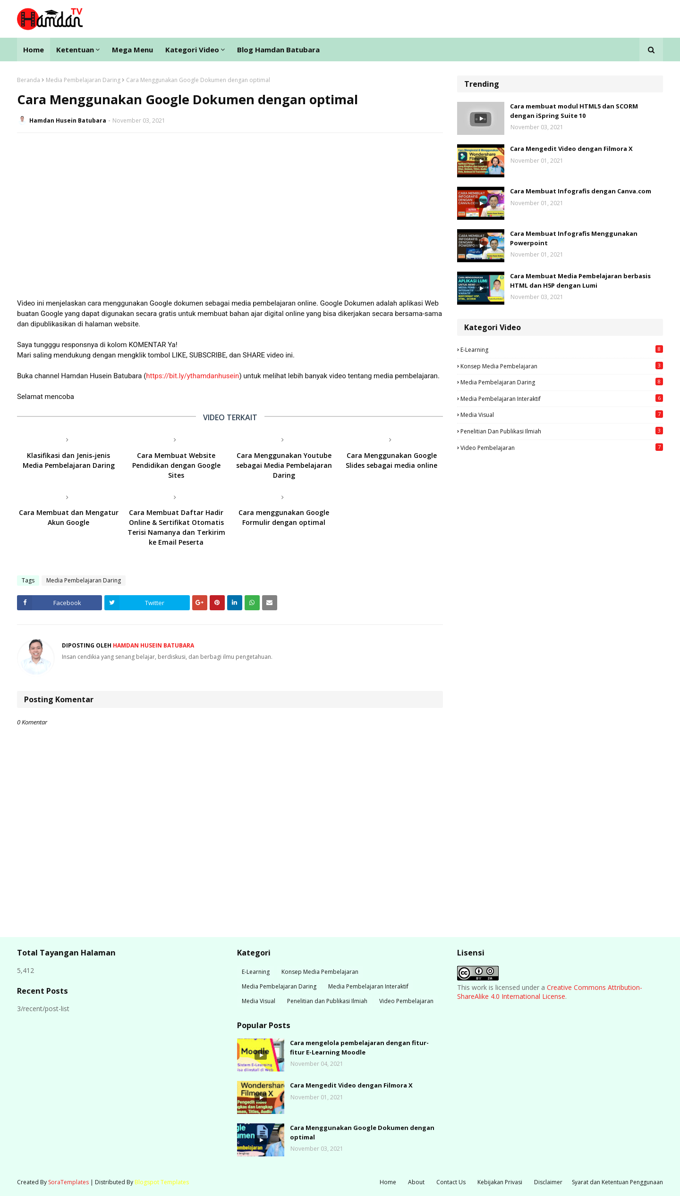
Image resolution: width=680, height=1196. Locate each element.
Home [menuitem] (33, 49)
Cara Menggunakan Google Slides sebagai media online (391, 460)
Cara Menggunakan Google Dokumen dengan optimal (362, 1132)
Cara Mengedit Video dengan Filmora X (571, 148)
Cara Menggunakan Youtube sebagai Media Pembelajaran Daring (284, 465)
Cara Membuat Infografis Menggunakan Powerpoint (574, 238)
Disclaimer (548, 1182)
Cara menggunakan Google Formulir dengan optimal (283, 517)
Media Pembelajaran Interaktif (561, 398)
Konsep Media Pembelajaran (561, 366)
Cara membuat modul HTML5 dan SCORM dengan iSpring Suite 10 (574, 111)
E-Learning (561, 349)
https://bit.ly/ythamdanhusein (192, 376)
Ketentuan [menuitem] (75, 49)
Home (388, 1182)
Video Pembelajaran (561, 447)
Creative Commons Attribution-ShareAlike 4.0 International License (549, 992)
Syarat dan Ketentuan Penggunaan (617, 1182)
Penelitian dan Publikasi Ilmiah (561, 431)
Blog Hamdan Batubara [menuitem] (278, 49)
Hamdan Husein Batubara (67, 120)
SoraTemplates (68, 1182)
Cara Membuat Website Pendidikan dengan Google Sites (176, 465)
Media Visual (561, 414)
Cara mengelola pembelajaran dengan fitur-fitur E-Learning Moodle (359, 1047)
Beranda (28, 80)
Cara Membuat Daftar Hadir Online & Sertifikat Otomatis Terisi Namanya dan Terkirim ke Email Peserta (176, 527)
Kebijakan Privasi (499, 1182)
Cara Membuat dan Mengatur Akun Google (69, 517)
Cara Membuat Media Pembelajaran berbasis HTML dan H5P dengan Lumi (580, 281)
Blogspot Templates (162, 1182)
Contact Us (451, 1182)
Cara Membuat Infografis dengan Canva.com (580, 191)
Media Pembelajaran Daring (83, 80)
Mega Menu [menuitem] (132, 49)
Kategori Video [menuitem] (192, 49)
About (416, 1182)
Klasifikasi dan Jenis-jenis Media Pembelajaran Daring (69, 460)
